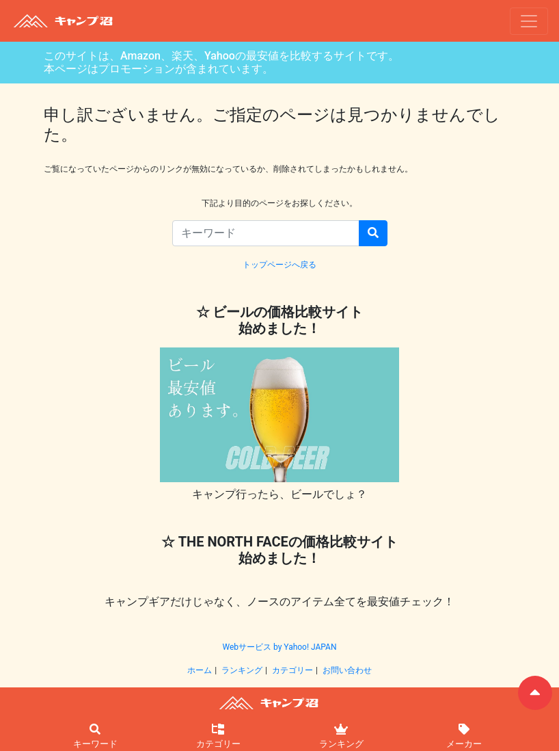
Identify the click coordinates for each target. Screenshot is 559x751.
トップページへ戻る (279, 264)
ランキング (241, 670)
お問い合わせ (347, 670)
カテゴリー (292, 670)
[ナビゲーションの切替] (529, 21)
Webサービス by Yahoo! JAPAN (279, 647)
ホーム (199, 670)
